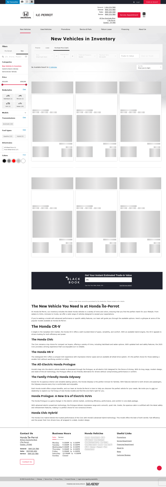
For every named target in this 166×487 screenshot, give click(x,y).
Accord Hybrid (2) (7, 115)
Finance (37, 48)
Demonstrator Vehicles (9, 71)
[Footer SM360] (92, 484)
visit (153, 388)
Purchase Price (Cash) (61, 48)
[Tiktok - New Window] (33, 469)
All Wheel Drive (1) (10, 164)
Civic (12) (5, 118)
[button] (12, 2)
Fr (144, 16)
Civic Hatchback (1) (8, 121)
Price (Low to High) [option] (144, 68)
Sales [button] (54, 437)
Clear (24, 89)
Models (14, 112)
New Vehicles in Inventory (11, 66)
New (22, 51)
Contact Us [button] (27, 462)
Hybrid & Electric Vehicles (10, 69)
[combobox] (106, 7)
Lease (47, 48)
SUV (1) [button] (8, 106)
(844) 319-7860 (110, 10)
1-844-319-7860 (110, 7)
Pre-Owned (8, 51)
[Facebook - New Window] (22, 469)
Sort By (140, 66)
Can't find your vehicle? (126, 285)
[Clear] (26, 56)
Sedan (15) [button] (20, 106)
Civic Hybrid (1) (7, 124)
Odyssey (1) (6, 129)
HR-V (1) (5, 126)
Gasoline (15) (8, 153)
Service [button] (61, 437)
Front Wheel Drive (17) (11, 166)
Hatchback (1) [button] (8, 98)
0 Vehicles (53, 67)
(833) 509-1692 (110, 12)
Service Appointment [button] (129, 15)
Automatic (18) (8, 141)
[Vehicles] (108, 279)
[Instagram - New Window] (28, 469)
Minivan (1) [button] (20, 98)
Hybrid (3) (20, 153)
